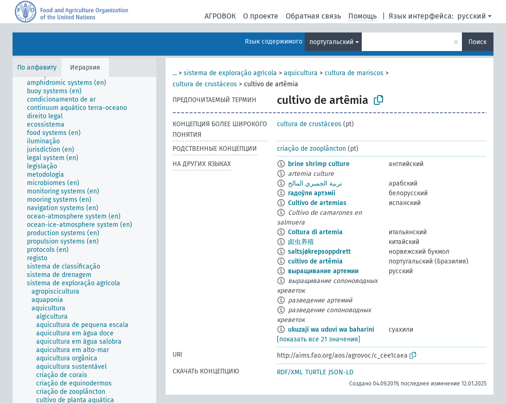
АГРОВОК (220, 16)
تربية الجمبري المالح (315, 183)
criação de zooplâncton (311, 149)
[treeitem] (70, 83)
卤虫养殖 (301, 242)
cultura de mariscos (354, 73)
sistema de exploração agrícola (230, 73)
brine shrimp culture (319, 164)
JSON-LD (340, 372)
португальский (331, 42)
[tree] (84, 240)
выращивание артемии (323, 271)
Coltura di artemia (315, 232)
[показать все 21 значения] (318, 339)
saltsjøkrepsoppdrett (319, 252)
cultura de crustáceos (205, 84)
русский (471, 16)
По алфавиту (37, 67)
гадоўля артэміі (311, 193)
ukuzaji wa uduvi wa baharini (331, 329)
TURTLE (315, 372)
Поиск (477, 42)
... (175, 73)
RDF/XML (290, 372)
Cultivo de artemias (317, 203)
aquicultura (301, 73)
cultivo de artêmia (315, 261)
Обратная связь (313, 16)
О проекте (260, 16)
